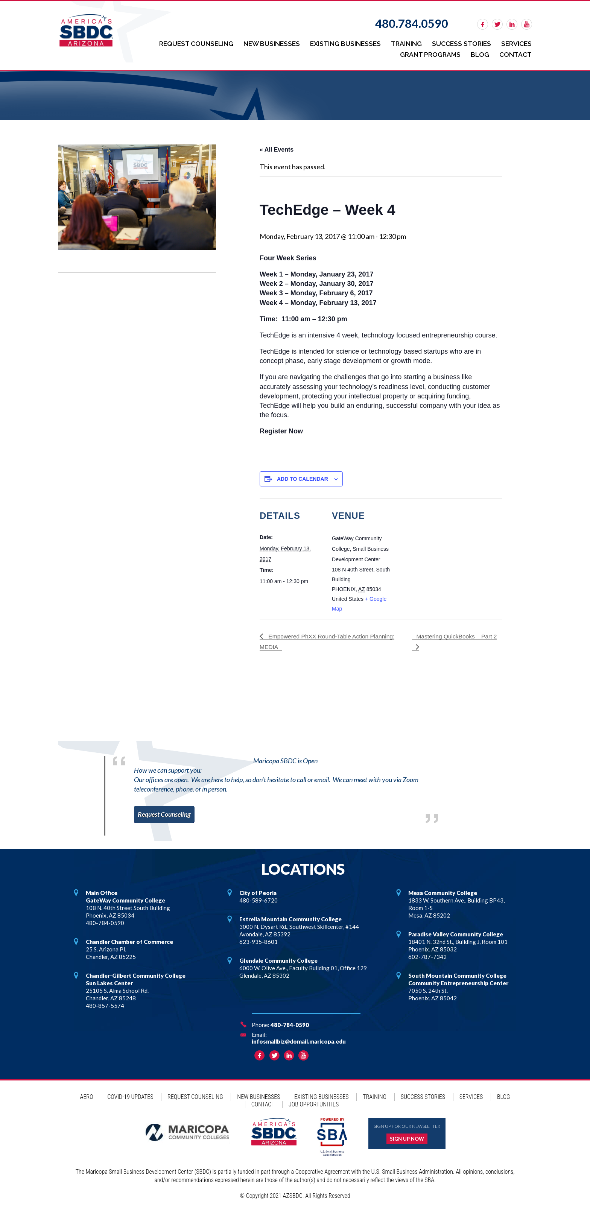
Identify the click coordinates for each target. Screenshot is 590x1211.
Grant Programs (427, 53)
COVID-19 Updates (130, 1095)
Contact (515, 53)
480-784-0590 (290, 1023)
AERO (86, 1095)
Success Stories (459, 43)
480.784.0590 (411, 23)
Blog (478, 53)
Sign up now (407, 1137)
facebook (482, 24)
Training (403, 43)
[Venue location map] (444, 548)
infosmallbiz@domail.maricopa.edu (299, 1039)
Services (516, 43)
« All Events (276, 147)
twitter (497, 24)
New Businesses (266, 43)
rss (526, 24)
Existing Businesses (340, 43)
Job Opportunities (314, 1102)
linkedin (511, 24)
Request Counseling (188, 43)
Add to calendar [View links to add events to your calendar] (302, 477)
